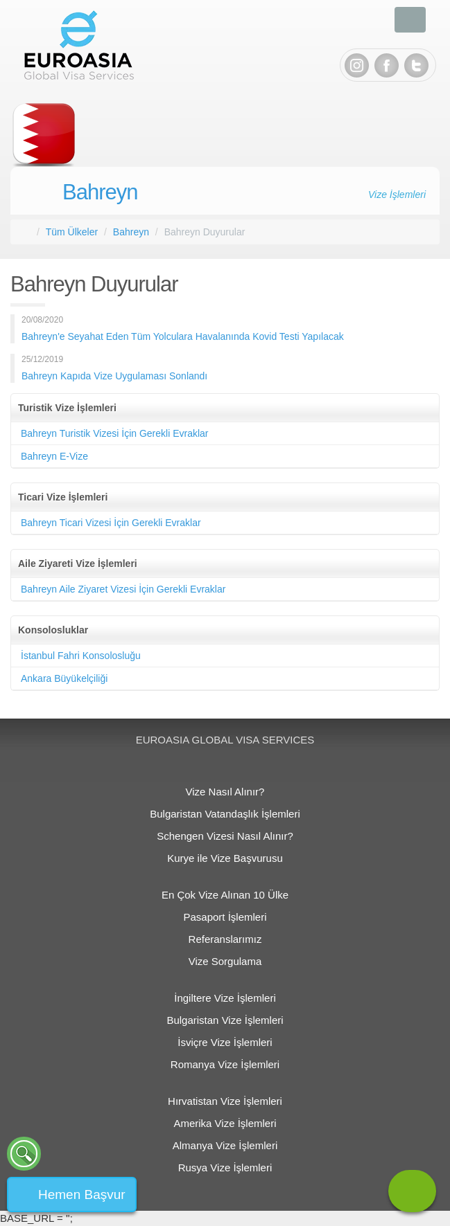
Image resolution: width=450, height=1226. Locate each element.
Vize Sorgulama (225, 961)
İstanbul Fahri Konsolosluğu (81, 655)
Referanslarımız (225, 939)
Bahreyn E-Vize (54, 456)
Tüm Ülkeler (72, 231)
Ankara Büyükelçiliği (64, 678)
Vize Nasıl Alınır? (225, 791)
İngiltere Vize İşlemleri (224, 998)
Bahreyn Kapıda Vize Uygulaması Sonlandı (114, 375)
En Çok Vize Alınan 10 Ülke (225, 895)
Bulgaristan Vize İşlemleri (224, 1020)
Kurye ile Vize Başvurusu (224, 858)
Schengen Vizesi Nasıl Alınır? (225, 836)
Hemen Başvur (82, 1194)
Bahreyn (99, 192)
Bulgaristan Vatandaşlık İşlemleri (225, 814)
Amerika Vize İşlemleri (224, 1123)
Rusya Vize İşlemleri (225, 1167)
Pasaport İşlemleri (224, 917)
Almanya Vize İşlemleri (225, 1145)
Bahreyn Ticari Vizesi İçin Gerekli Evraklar (111, 522)
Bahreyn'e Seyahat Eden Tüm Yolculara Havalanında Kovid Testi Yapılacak (182, 336)
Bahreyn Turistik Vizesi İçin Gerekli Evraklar (115, 433)
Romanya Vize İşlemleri (225, 1064)
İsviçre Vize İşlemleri (225, 1042)
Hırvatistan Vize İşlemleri (225, 1101)
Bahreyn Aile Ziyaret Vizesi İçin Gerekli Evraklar (123, 589)
